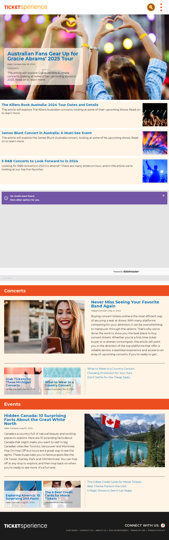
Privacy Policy (156, 530)
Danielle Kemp (52, 502)
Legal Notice (7, 278)
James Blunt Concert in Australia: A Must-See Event (47, 133)
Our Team (71, 530)
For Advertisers (118, 530)
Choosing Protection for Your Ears (109, 373)
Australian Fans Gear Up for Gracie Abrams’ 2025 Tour (42, 56)
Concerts (13, 68)
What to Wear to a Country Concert (59, 383)
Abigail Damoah (99, 310)
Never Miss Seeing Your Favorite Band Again (125, 304)
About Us (101, 530)
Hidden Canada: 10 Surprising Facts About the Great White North (35, 419)
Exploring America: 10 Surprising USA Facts (23, 497)
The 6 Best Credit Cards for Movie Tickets (59, 495)
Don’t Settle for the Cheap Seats (108, 377)
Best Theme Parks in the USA (106, 486)
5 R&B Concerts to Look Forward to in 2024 (40, 161)
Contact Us (86, 530)
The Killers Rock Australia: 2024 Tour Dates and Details (50, 105)
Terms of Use (137, 530)
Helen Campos (14, 64)
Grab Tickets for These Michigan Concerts (18, 382)
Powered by (118, 272)
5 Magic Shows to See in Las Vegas (109, 490)
